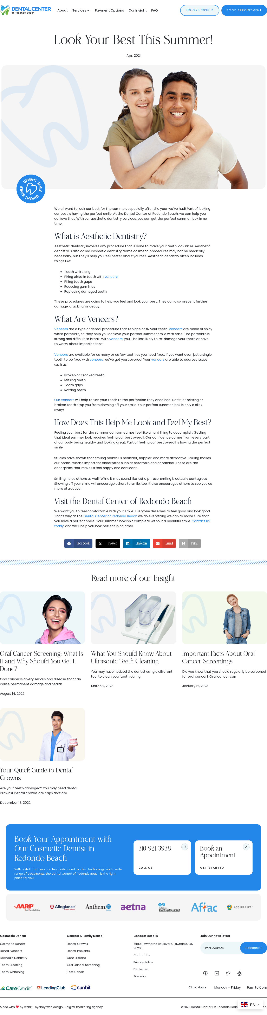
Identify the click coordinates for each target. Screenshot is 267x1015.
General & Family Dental (85, 936)
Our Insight (138, 10)
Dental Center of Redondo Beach (110, 516)
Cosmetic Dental (13, 936)
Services (80, 10)
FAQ (154, 10)
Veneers (61, 329)
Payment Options (109, 10)
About (62, 10)
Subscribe (253, 948)
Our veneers (64, 400)
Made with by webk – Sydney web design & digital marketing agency (51, 1007)
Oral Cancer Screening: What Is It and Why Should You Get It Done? (41, 661)
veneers (111, 276)
